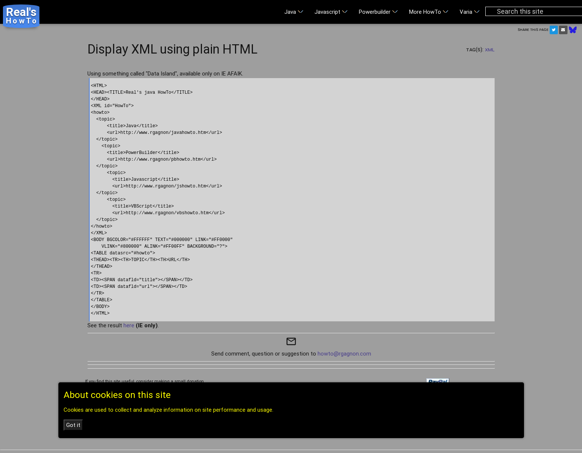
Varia (470, 11)
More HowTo (428, 11)
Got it (73, 424)
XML (490, 49)
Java (293, 11)
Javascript (331, 11)
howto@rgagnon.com (344, 353)
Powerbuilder (378, 11)
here (128, 325)
